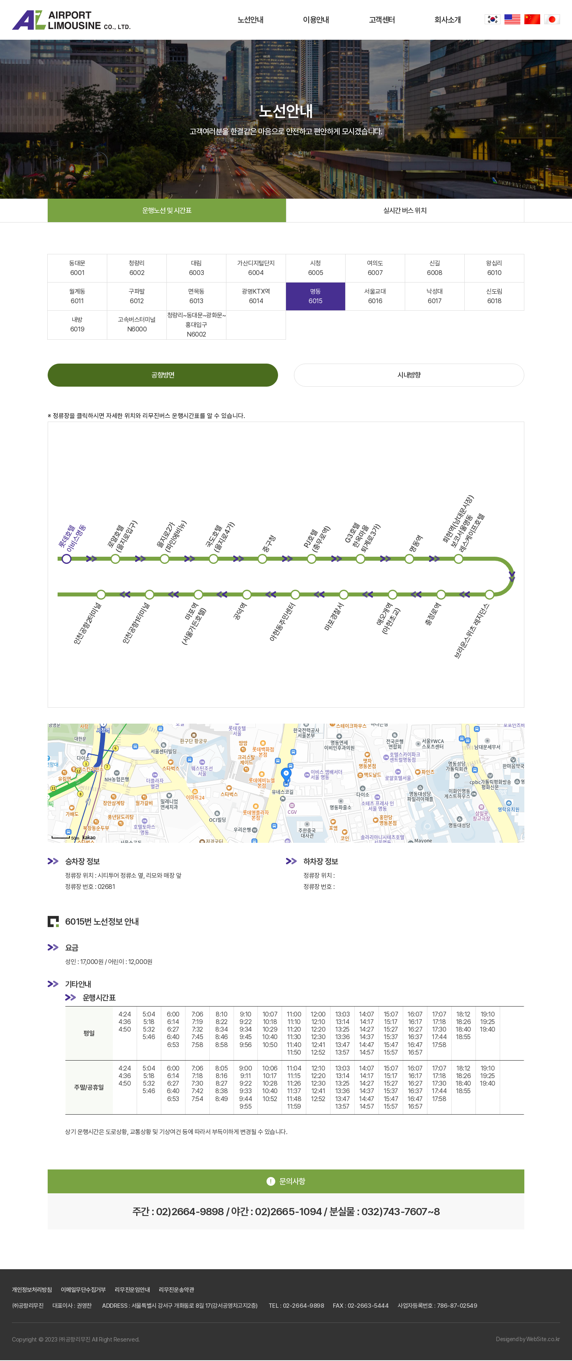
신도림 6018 (494, 296)
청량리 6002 (137, 268)
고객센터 (382, 20)
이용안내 (316, 20)
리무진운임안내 (132, 1290)
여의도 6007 (375, 268)
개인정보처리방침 (32, 1290)
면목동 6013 (196, 296)
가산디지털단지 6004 (256, 268)
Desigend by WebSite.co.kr (527, 1340)
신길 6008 (434, 268)
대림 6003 (196, 268)
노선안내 (251, 20)
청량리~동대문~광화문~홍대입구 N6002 (196, 325)
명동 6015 (315, 296)
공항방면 (163, 376)
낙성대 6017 (435, 296)
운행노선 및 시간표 (167, 210)
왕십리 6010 (494, 268)
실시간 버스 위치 (405, 210)
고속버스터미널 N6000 (137, 324)
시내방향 (409, 376)
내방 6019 (77, 324)
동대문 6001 (77, 268)
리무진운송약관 (176, 1290)
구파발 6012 (137, 296)
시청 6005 (315, 268)
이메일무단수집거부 (83, 1290)
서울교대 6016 (375, 296)
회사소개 (448, 20)
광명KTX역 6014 (256, 296)
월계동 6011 (77, 296)
